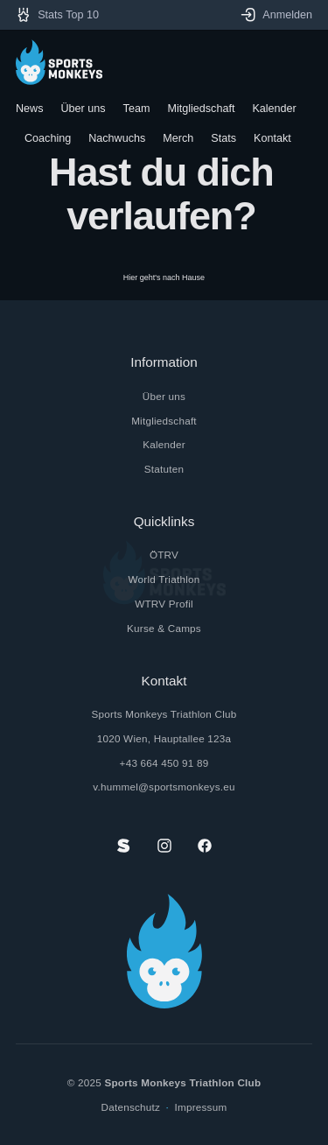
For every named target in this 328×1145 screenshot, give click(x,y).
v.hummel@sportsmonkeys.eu (163, 786)
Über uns (164, 396)
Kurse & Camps (164, 628)
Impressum (201, 1107)
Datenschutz (131, 1107)
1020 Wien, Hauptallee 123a (164, 738)
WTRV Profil (164, 603)
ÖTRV (164, 554)
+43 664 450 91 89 (164, 763)
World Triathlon (164, 579)
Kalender (164, 444)
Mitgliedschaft (164, 420)
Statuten (164, 468)
